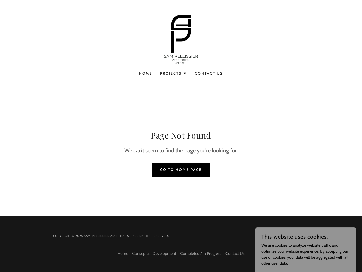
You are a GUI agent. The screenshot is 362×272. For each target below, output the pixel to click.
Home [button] (123, 253)
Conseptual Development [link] (154, 253)
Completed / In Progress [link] (200, 253)
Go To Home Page (181, 169)
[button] (173, 73)
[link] (181, 38)
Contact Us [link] (209, 73)
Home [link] (145, 73)
